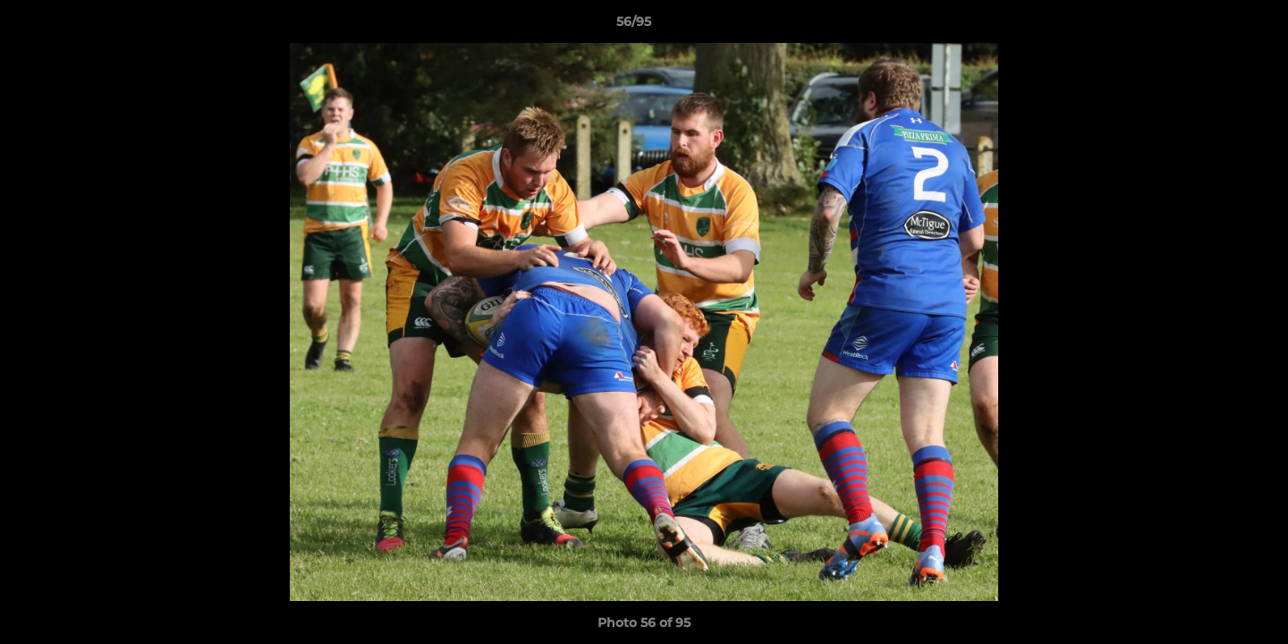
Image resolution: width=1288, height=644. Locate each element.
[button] (1213, 26)
